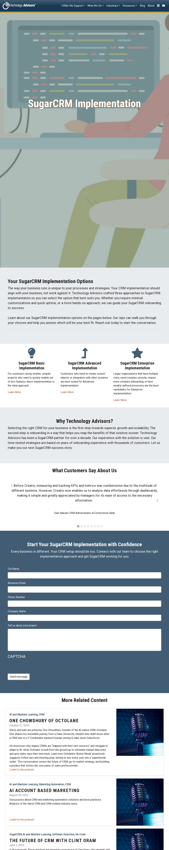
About (151, 5)
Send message (18, 676)
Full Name (13, 568)
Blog (142, 5)
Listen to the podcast (21, 769)
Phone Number (16, 597)
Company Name (17, 611)
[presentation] (33, 667)
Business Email (17, 583)
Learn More (14, 392)
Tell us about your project (22, 625)
